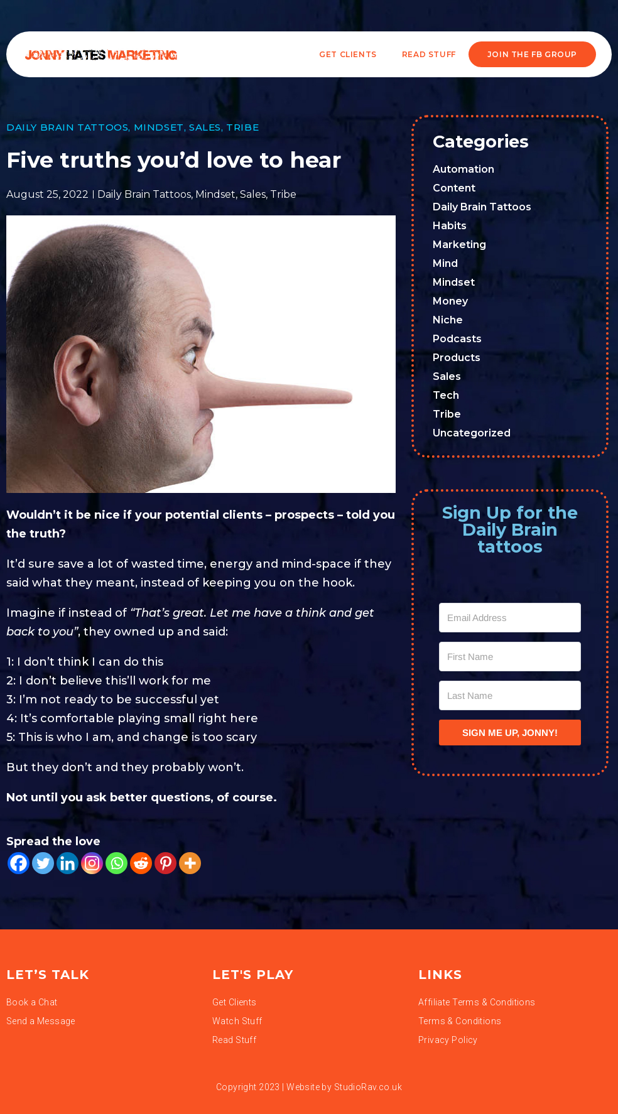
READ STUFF (429, 54)
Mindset (159, 127)
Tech (446, 395)
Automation (463, 169)
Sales (205, 127)
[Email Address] (510, 617)
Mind (445, 263)
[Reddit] (141, 863)
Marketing (459, 245)
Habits (450, 226)
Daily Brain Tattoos (67, 127)
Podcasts (457, 339)
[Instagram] (92, 863)
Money (450, 301)
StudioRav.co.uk (368, 1087)
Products (456, 358)
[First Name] (510, 656)
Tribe (242, 127)
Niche (448, 320)
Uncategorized (472, 433)
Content (454, 188)
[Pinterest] (165, 863)
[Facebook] (19, 863)
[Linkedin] (68, 863)
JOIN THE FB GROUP (532, 54)
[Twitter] (43, 863)
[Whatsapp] (116, 863)
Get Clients (348, 54)
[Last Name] (510, 695)
